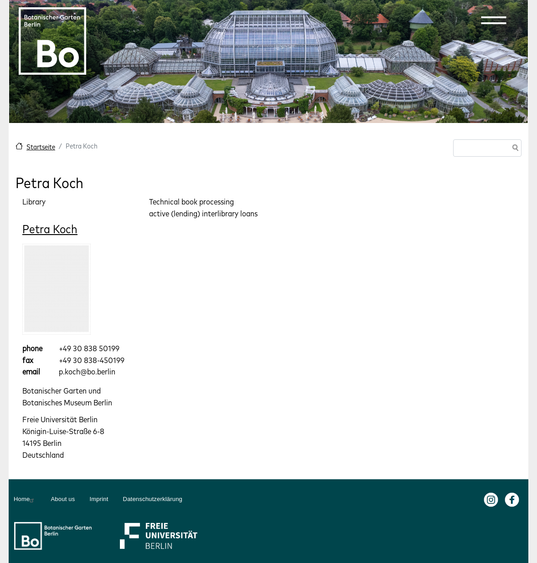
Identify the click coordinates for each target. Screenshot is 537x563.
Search (514, 148)
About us (63, 499)
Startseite (40, 147)
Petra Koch (49, 228)
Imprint (98, 499)
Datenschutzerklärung (152, 499)
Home (25, 499)
